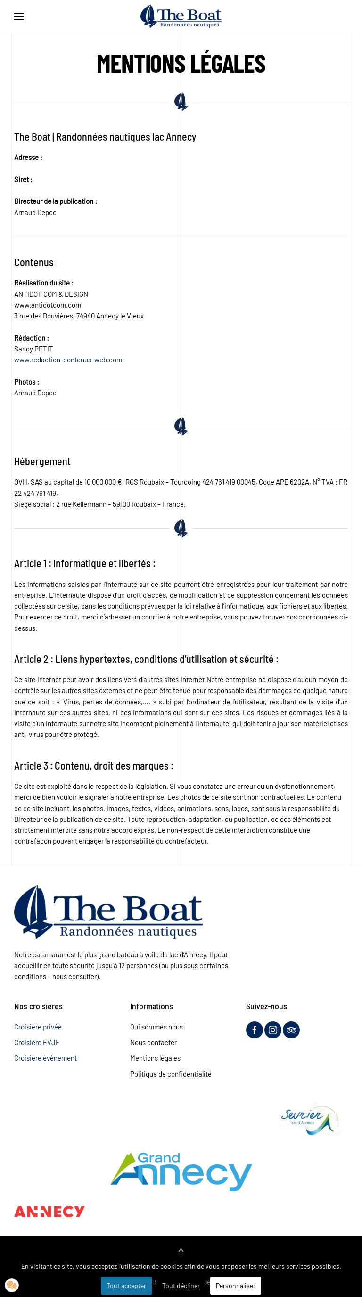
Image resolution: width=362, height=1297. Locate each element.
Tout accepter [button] (126, 1285)
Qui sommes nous (156, 1026)
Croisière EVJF (37, 1042)
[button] (19, 16)
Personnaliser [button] (235, 1285)
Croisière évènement (45, 1058)
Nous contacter (153, 1042)
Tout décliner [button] (181, 1285)
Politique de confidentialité (171, 1074)
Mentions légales (155, 1058)
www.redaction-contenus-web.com (68, 359)
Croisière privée (38, 1026)
